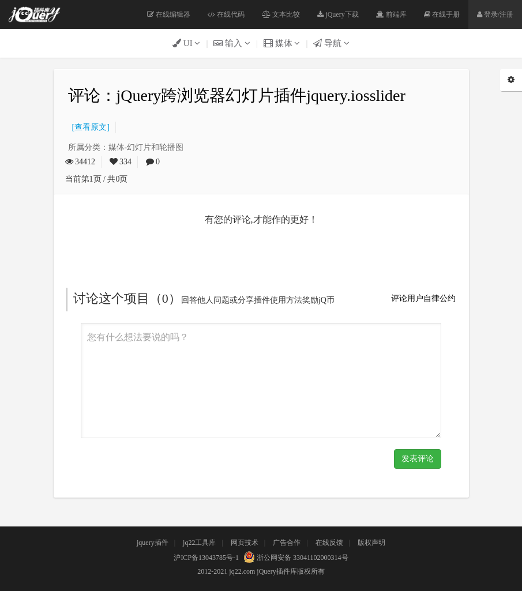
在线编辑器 (168, 14)
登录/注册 (495, 14)
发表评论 (417, 458)
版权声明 (371, 543)
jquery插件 (152, 543)
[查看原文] (89, 127)
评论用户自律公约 (423, 298)
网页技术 (244, 543)
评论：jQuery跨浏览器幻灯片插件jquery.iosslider (236, 95)
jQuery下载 (337, 14)
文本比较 (281, 14)
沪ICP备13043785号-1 (206, 558)
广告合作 (287, 543)
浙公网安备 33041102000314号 (294, 558)
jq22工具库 (199, 543)
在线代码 (226, 14)
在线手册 (442, 14)
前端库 (391, 14)
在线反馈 (329, 543)
